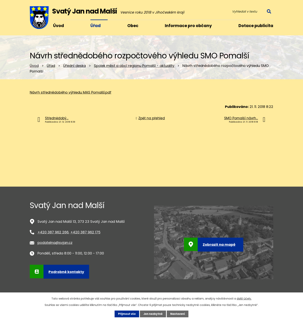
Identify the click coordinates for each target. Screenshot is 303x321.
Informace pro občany (188, 25)
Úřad (51, 65)
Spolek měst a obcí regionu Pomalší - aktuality (134, 65)
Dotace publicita (255, 25)
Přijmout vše (126, 314)
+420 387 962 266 (53, 232)
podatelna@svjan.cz (54, 242)
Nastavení (178, 314)
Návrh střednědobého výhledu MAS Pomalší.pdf (70, 92)
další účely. (244, 298)
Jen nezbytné (153, 314)
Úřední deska (74, 65)
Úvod (34, 65)
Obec (132, 25)
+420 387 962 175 (85, 232)
